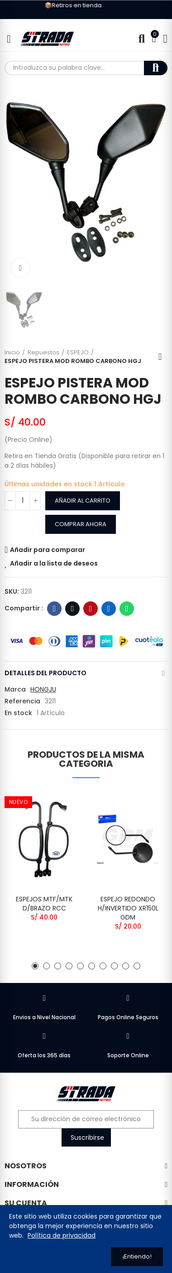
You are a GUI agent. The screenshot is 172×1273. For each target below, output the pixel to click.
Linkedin (108, 608)
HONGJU (43, 689)
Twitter (72, 608)
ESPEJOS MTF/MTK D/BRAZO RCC (44, 904)
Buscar (155, 68)
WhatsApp (127, 608)
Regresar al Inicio (162, 356)
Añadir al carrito (82, 500)
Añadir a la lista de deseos (54, 563)
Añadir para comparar (47, 549)
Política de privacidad (62, 1235)
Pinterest (90, 608)
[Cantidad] (23, 500)
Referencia (22, 701)
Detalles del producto (45, 673)
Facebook (54, 608)
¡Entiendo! (137, 1256)
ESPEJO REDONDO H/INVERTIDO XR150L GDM (128, 908)
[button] (35, 966)
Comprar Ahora (80, 524)
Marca (15, 689)
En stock (18, 712)
